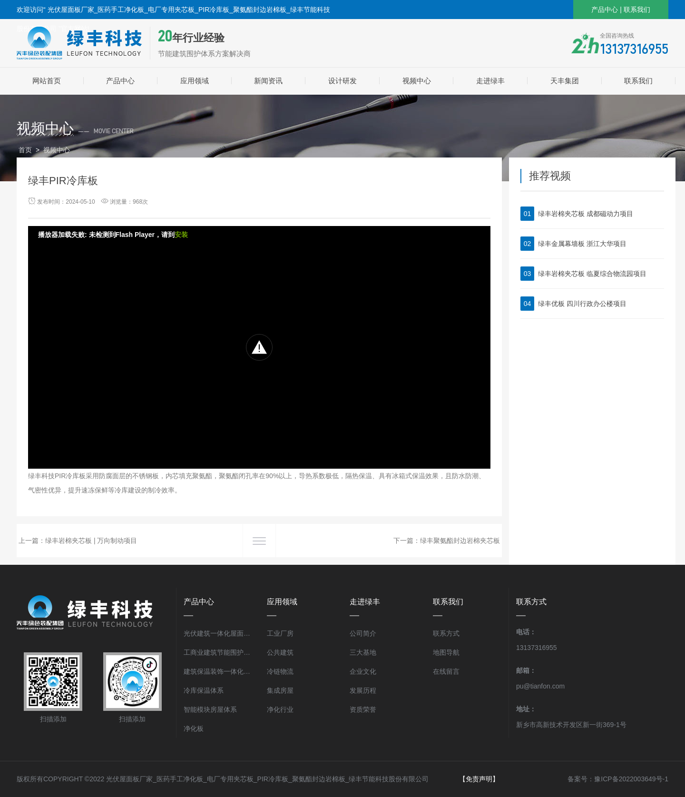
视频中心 (416, 81)
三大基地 (363, 652)
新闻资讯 (268, 81)
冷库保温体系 (204, 690)
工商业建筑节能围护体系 (218, 652)
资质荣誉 (363, 709)
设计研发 (342, 81)
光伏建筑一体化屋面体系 (218, 633)
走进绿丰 (490, 81)
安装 (181, 234)
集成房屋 (280, 690)
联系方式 (446, 633)
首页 (25, 150)
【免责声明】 (479, 779)
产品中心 (604, 9)
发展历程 (363, 690)
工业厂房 (280, 633)
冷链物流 (280, 671)
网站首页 (46, 81)
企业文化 (363, 671)
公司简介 (363, 633)
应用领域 (194, 81)
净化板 (194, 728)
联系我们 (637, 9)
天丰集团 (564, 81)
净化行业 (280, 709)
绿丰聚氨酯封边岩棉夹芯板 (460, 540)
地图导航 (446, 652)
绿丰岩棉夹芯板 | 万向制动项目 (91, 540)
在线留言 (446, 671)
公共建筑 (280, 652)
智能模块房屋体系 (210, 709)
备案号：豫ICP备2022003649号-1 (618, 779)
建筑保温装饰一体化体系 (218, 671)
